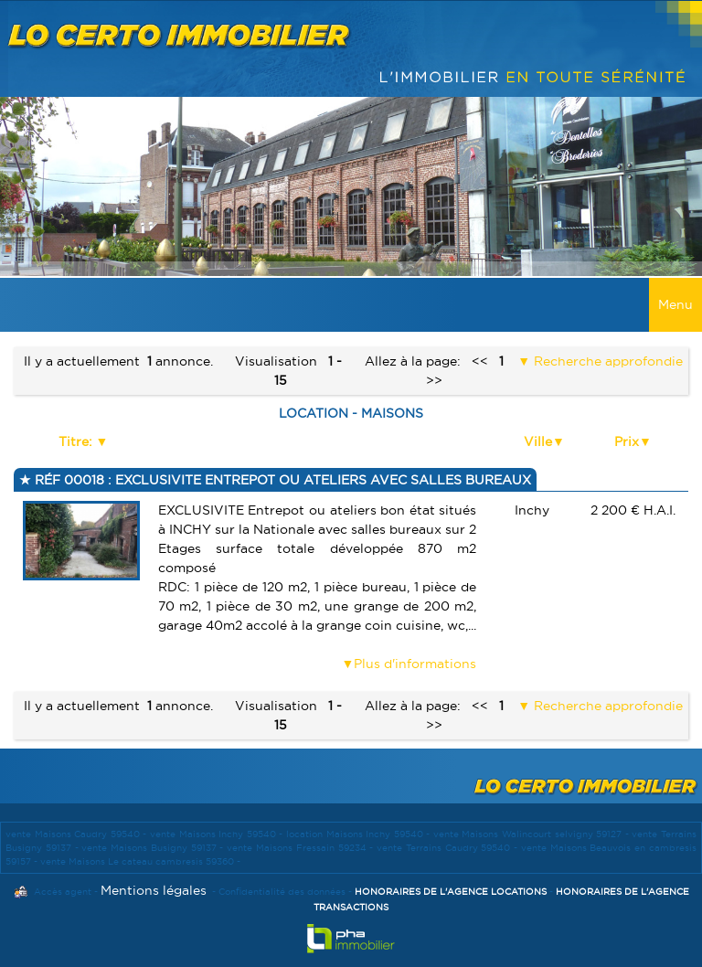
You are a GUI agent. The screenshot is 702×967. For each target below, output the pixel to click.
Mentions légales (154, 890)
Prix (626, 441)
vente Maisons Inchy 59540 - (218, 834)
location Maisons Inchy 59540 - (359, 834)
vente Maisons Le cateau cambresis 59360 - (140, 861)
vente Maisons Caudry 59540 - (77, 834)
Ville (538, 441)
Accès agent (62, 892)
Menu (675, 304)
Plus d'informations (415, 663)
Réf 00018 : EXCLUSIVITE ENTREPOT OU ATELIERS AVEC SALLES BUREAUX (281, 480)
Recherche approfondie (606, 361)
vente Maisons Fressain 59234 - (302, 848)
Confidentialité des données (282, 892)
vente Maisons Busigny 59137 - (154, 848)
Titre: (77, 441)
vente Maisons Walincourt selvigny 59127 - (533, 834)
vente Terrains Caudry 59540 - (449, 848)
